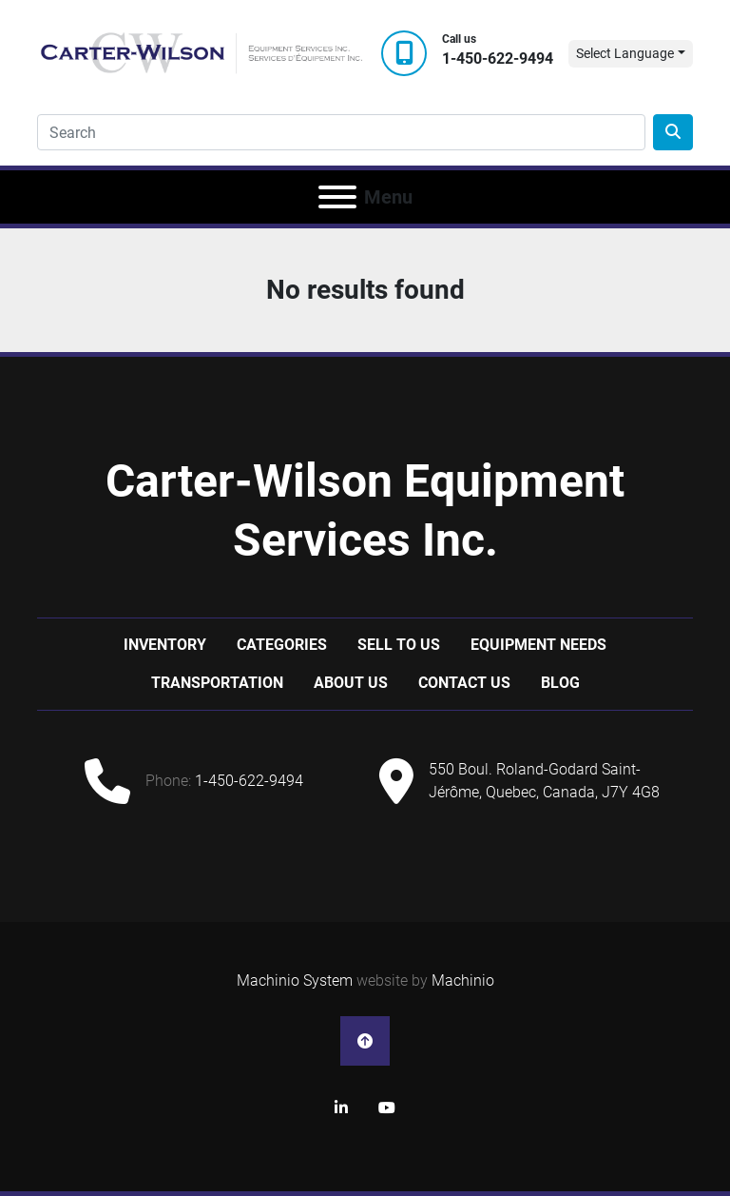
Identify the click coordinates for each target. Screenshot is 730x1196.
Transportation (217, 683)
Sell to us (398, 645)
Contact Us (464, 683)
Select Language (625, 53)
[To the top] (365, 1041)
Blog (560, 683)
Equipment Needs (538, 645)
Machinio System (295, 980)
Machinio (463, 980)
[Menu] (337, 197)
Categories (282, 645)
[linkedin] (341, 1108)
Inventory (165, 645)
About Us (351, 683)
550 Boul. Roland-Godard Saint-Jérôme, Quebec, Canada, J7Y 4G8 (544, 780)
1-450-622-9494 (497, 58)
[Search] (341, 132)
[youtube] (386, 1108)
